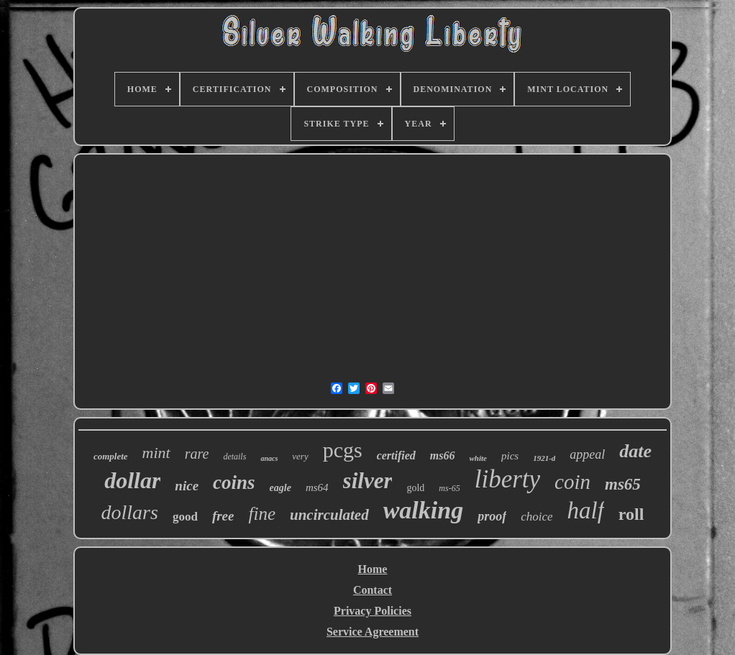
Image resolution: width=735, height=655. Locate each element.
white (478, 458)
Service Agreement (373, 632)
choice (536, 516)
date (635, 451)
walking (423, 510)
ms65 (623, 484)
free (223, 515)
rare (197, 454)
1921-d (544, 458)
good (185, 516)
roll (631, 514)
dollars (129, 512)
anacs (269, 458)
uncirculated (329, 514)
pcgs (342, 450)
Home (373, 569)
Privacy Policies (372, 611)
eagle (280, 487)
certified (396, 455)
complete (110, 456)
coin (572, 481)
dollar (132, 480)
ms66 (442, 455)
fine (261, 513)
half (585, 510)
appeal (587, 454)
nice (186, 485)
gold (415, 487)
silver (368, 480)
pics (510, 456)
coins (234, 482)
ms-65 (449, 488)
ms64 (317, 487)
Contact (372, 590)
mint (156, 453)
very (300, 456)
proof (492, 516)
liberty (507, 479)
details (234, 457)
